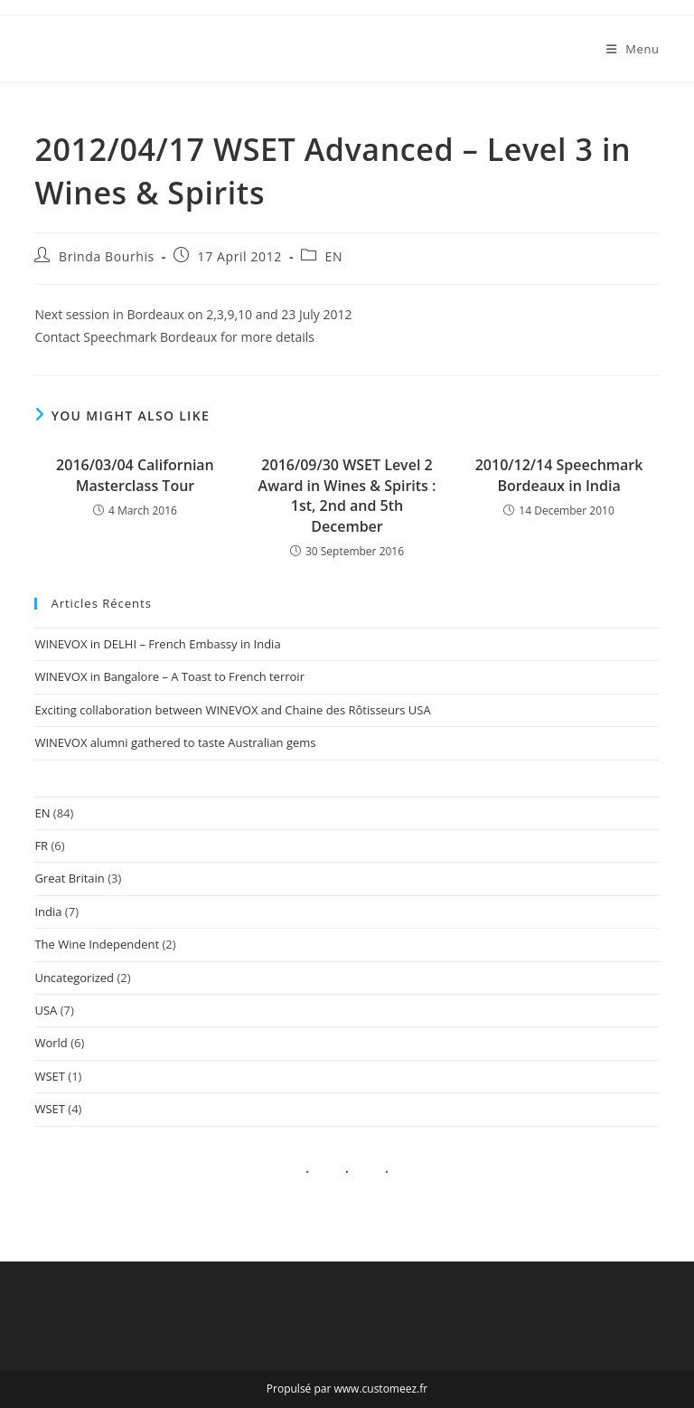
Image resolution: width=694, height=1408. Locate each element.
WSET (49, 1076)
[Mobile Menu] (633, 49)
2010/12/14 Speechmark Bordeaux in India (559, 475)
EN (334, 256)
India (47, 911)
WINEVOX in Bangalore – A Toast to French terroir (169, 676)
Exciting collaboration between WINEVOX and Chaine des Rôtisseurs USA (232, 710)
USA (45, 1010)
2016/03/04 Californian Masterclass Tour (135, 475)
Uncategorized (74, 977)
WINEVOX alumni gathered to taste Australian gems (174, 742)
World (50, 1043)
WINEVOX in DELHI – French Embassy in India (157, 644)
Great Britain (69, 878)
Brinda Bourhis (107, 256)
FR (41, 845)
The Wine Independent (96, 944)
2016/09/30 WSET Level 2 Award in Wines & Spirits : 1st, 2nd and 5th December (347, 495)
